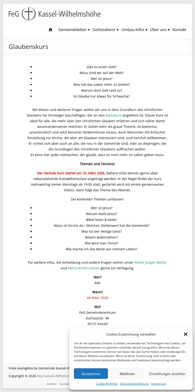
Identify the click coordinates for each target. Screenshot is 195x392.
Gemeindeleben (72, 29)
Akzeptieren (90, 373)
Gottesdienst (103, 29)
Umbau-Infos (132, 29)
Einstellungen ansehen (167, 373)
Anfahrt (51, 384)
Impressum (158, 384)
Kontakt (179, 29)
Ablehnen (127, 373)
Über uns (158, 29)
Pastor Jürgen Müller (150, 262)
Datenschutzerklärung (134, 384)
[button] (185, 334)
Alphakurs (114, 115)
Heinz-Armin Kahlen (84, 268)
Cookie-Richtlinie (107, 384)
